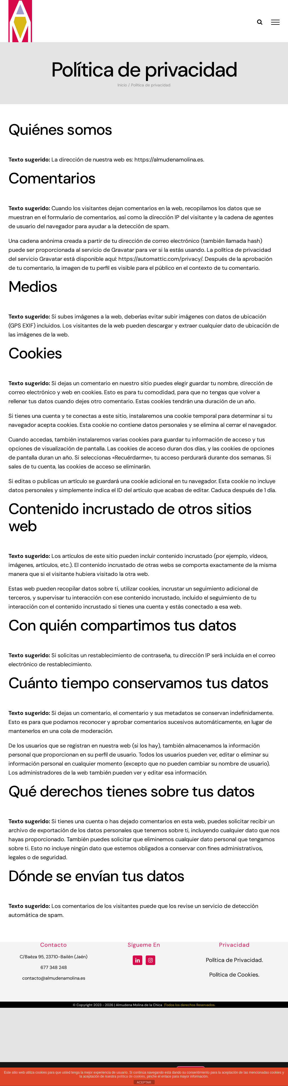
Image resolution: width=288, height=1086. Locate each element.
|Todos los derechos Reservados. (189, 1005)
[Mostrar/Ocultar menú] (275, 22)
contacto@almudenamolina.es (53, 978)
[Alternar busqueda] (259, 22)
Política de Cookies (233, 974)
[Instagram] (150, 960)
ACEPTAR (144, 1082)
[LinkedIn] (137, 960)
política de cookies (131, 1076)
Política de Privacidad (234, 960)
